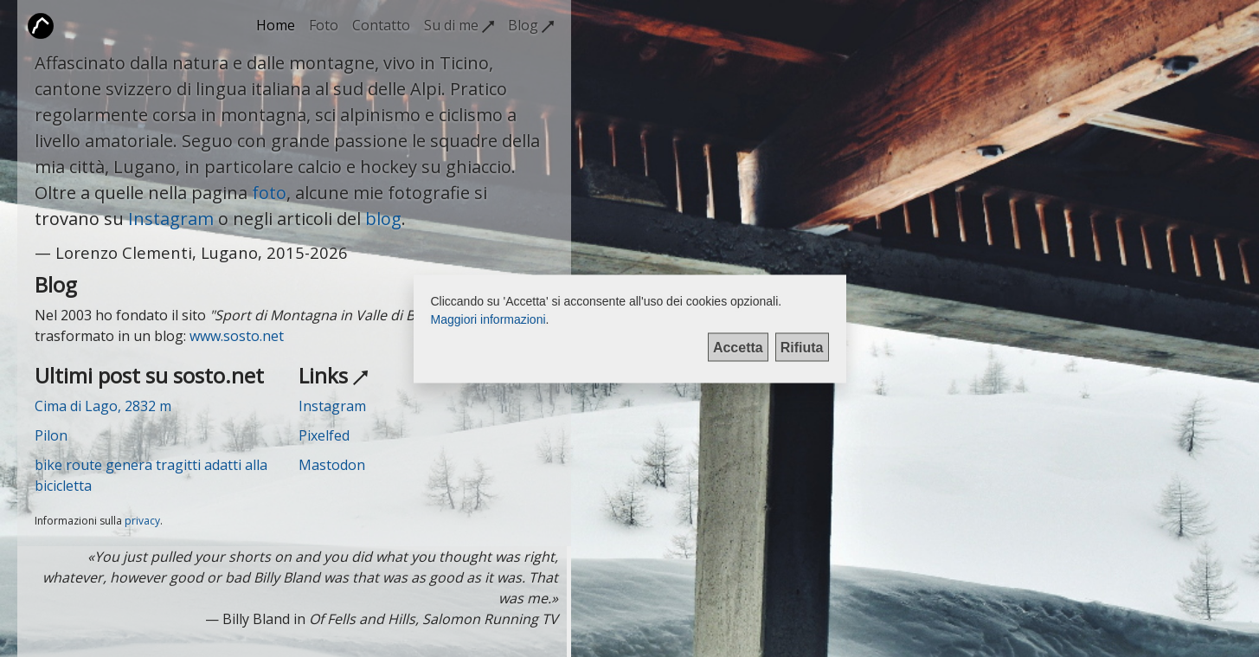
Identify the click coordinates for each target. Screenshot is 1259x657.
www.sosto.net (236, 335)
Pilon (51, 435)
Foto (323, 25)
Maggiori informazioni (488, 318)
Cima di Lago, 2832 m (103, 405)
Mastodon (332, 464)
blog (383, 218)
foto (269, 192)
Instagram (171, 218)
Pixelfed (324, 435)
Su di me (459, 25)
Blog (531, 25)
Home (275, 25)
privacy (142, 520)
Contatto (381, 25)
